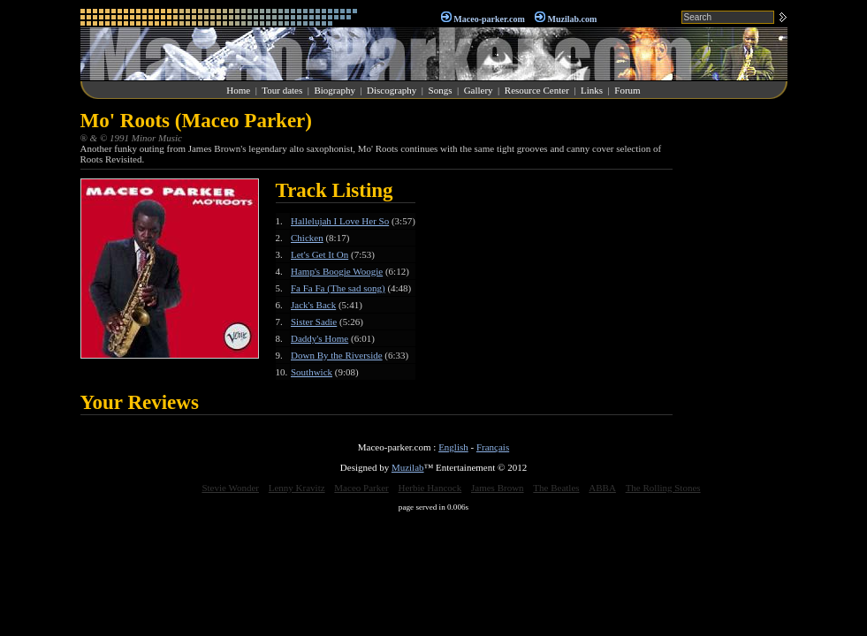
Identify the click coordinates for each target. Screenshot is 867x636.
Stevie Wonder (230, 487)
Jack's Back (313, 304)
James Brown (497, 487)
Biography (334, 90)
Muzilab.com (572, 19)
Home (238, 90)
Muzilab (408, 467)
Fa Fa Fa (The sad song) (338, 288)
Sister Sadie (314, 321)
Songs (441, 90)
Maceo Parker (361, 487)
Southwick (311, 372)
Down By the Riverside (337, 355)
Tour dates (282, 90)
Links (592, 90)
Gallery (478, 90)
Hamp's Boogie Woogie (337, 271)
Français (492, 447)
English (453, 447)
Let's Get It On (319, 254)
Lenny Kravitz (297, 487)
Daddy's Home (319, 338)
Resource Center (537, 90)
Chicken (307, 237)
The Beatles (556, 487)
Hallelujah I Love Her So (340, 221)
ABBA (602, 487)
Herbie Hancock (429, 487)
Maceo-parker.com (488, 19)
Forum (627, 90)
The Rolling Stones (663, 487)
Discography (391, 90)
